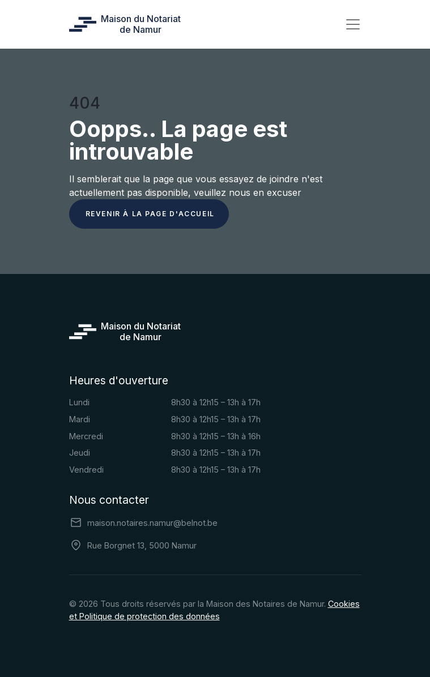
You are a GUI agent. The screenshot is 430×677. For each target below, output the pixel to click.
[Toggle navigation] (352, 24)
